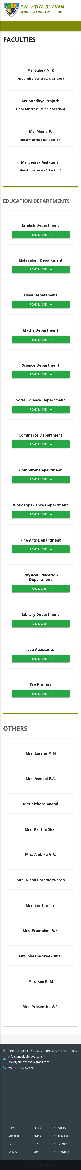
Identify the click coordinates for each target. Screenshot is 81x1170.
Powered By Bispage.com (41, 1165)
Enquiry (10, 1151)
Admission (11, 1135)
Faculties (60, 1135)
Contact (60, 1143)
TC (7, 1143)
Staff (33, 1151)
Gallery (59, 1127)
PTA (33, 1143)
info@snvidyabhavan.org (26, 1056)
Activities (61, 1151)
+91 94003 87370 (21, 1067)
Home (9, 1127)
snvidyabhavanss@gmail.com (28, 1062)
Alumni (35, 1135)
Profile (34, 1127)
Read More (41, 234)
